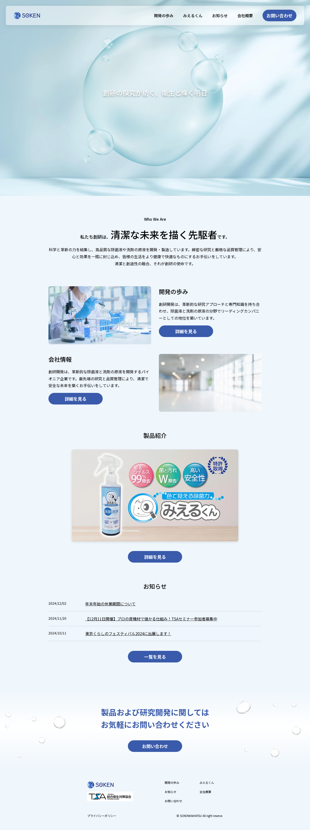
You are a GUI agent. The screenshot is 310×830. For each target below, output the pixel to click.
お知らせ (219, 15)
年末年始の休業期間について (110, 604)
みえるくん (192, 15)
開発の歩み (162, 15)
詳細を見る (186, 331)
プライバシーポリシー (101, 816)
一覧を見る (155, 657)
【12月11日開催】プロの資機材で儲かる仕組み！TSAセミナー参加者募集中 (151, 619)
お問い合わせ (279, 15)
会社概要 (244, 15)
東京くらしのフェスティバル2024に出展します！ (128, 633)
